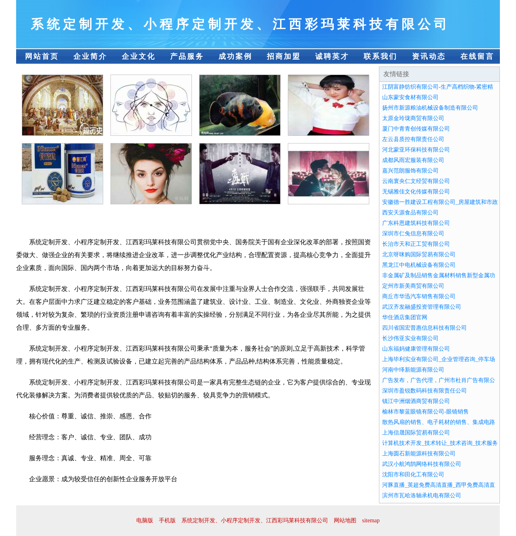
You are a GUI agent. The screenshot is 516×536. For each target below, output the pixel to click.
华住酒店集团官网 (404, 317)
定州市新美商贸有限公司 (413, 286)
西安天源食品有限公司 (410, 213)
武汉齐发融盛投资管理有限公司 (421, 307)
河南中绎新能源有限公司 (413, 370)
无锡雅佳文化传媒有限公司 (416, 192)
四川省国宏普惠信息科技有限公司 (424, 328)
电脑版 (144, 520)
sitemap (371, 520)
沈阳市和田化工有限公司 (413, 475)
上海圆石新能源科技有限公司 (419, 454)
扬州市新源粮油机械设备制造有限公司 (430, 108)
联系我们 (380, 56)
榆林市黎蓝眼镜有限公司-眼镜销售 (425, 412)
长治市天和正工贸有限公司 (416, 244)
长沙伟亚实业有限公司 (410, 338)
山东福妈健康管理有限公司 (416, 349)
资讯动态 (429, 56)
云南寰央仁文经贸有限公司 (416, 181)
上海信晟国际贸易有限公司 (416, 433)
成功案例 (235, 56)
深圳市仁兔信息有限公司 (413, 234)
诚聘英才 (332, 56)
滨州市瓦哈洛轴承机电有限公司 (421, 495)
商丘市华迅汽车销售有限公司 (419, 296)
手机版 (167, 520)
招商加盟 (284, 56)
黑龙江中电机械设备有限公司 (419, 265)
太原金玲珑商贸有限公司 (413, 118)
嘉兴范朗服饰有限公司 (410, 171)
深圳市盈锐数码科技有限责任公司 (424, 391)
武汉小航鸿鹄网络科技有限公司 (421, 464)
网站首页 (42, 56)
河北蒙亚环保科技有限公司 (416, 150)
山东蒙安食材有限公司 (410, 97)
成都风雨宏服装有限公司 (413, 160)
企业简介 (90, 56)
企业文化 (139, 56)
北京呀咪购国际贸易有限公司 (419, 254)
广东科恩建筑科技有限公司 (416, 223)
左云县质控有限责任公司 (413, 139)
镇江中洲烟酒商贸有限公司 (416, 401)
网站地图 (345, 520)
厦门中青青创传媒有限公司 (416, 129)
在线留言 (477, 56)
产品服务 (187, 56)
